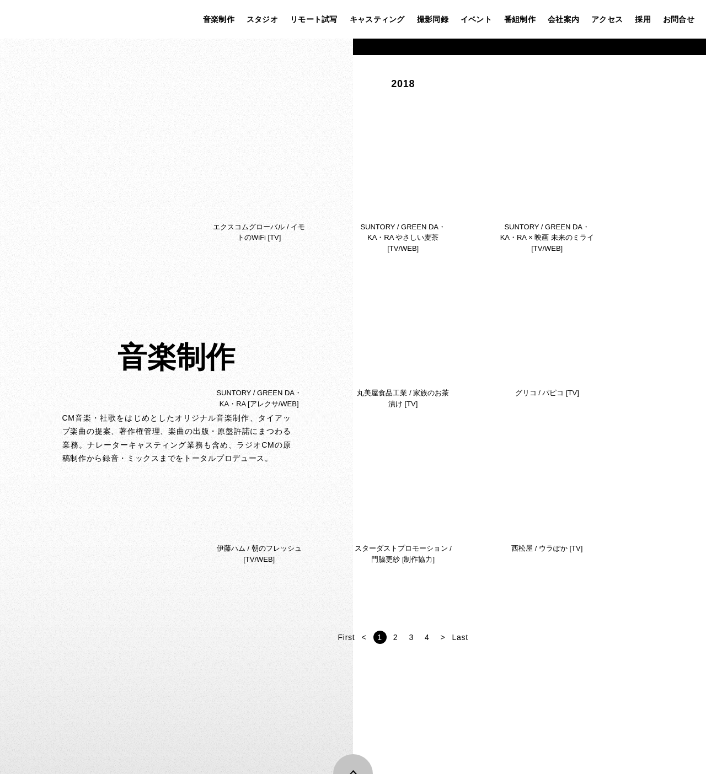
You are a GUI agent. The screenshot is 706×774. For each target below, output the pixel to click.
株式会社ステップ (31, 19)
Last (587, 637)
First (473, 637)
